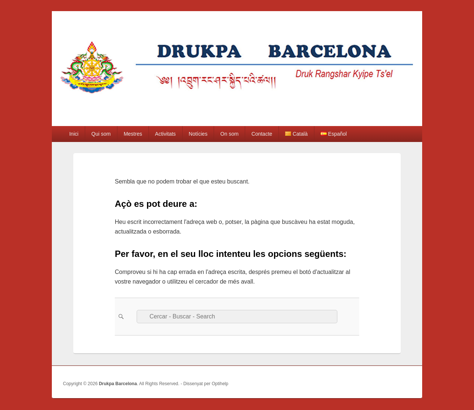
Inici (74, 134)
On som (229, 134)
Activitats (165, 134)
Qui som (101, 134)
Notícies (198, 134)
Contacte (261, 134)
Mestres (133, 134)
